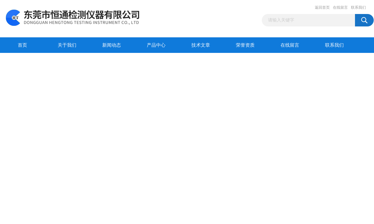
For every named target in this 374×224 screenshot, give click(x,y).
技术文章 (200, 45)
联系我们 (358, 7)
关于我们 (67, 45)
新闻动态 (111, 45)
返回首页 (322, 7)
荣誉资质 (245, 45)
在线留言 (340, 7)
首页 (22, 45)
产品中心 (156, 45)
